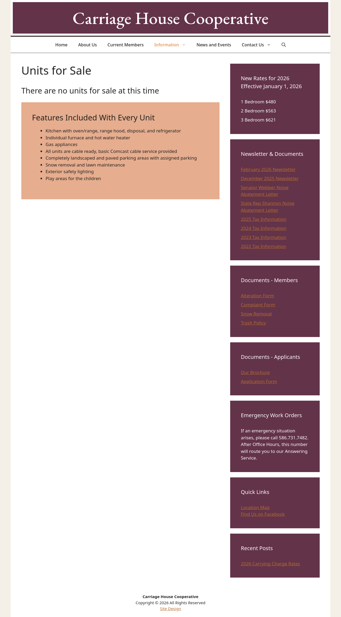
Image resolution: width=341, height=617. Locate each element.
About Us (87, 45)
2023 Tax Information (263, 237)
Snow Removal (256, 314)
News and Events (214, 45)
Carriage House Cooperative (170, 18)
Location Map (255, 507)
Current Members (126, 45)
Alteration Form (257, 296)
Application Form (259, 381)
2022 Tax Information (263, 246)
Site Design (170, 608)
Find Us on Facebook (263, 514)
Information (172, 45)
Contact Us (259, 45)
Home (61, 45)
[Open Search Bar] (283, 45)
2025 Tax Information (263, 219)
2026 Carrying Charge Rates (270, 564)
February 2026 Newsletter (268, 169)
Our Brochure (255, 372)
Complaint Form (258, 305)
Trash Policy (253, 323)
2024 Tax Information (263, 228)
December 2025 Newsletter (270, 178)
